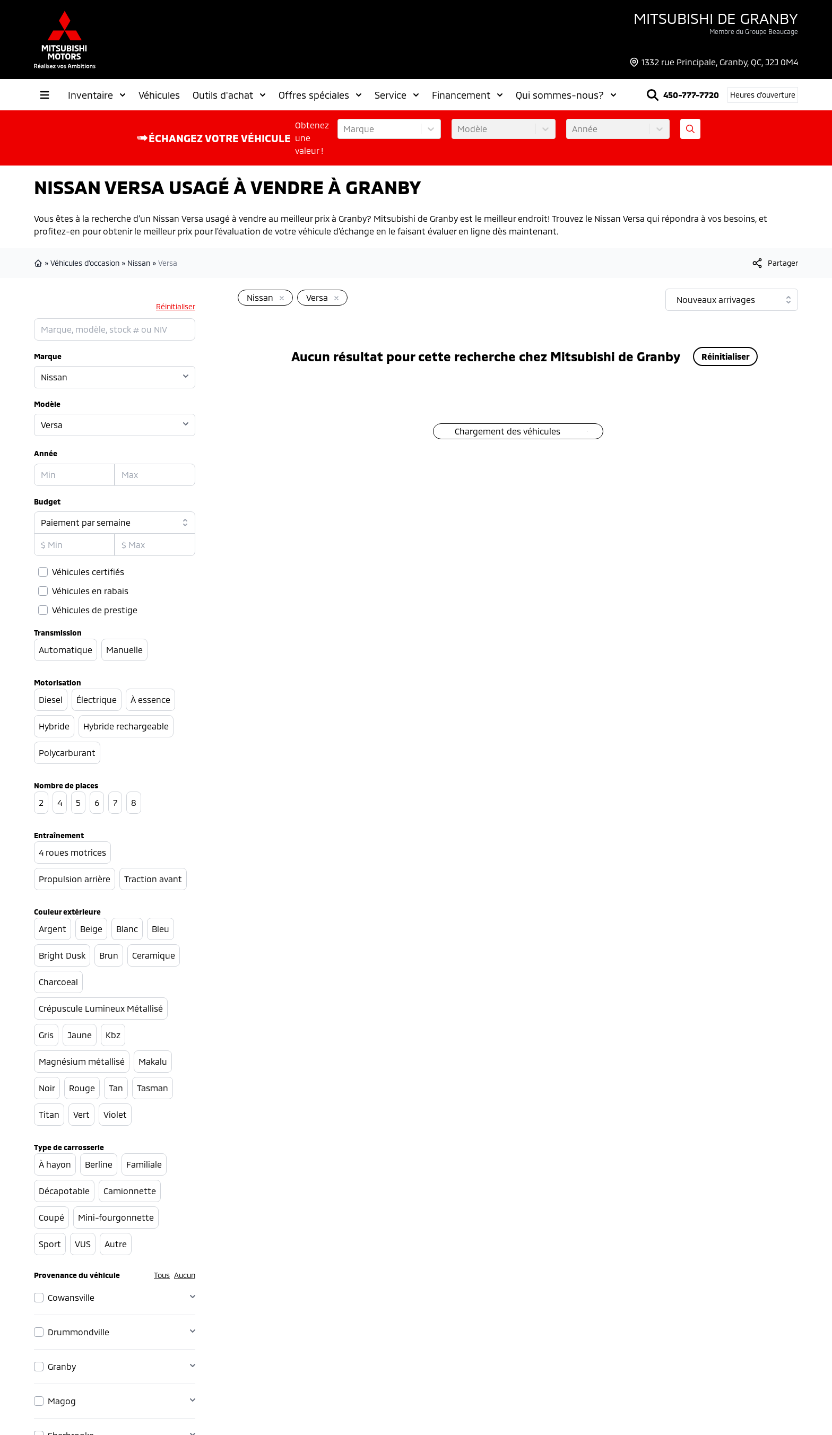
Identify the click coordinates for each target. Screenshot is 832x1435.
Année (45, 453)
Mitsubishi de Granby (716, 18)
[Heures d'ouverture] (762, 95)
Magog (62, 1401)
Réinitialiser (175, 306)
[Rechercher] (652, 95)
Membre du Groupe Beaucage (753, 31)
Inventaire (97, 95)
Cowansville (71, 1297)
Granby (62, 1366)
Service (397, 95)
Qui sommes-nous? (566, 95)
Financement (467, 95)
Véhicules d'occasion (84, 262)
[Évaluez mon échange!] (690, 129)
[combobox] (344, 129)
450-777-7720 (691, 95)
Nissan (138, 262)
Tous (162, 1275)
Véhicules (159, 95)
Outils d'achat (229, 95)
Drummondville (78, 1332)
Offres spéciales (320, 95)
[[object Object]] (774, 263)
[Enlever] (279, 299)
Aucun (184, 1275)
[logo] (65, 39)
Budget (47, 501)
